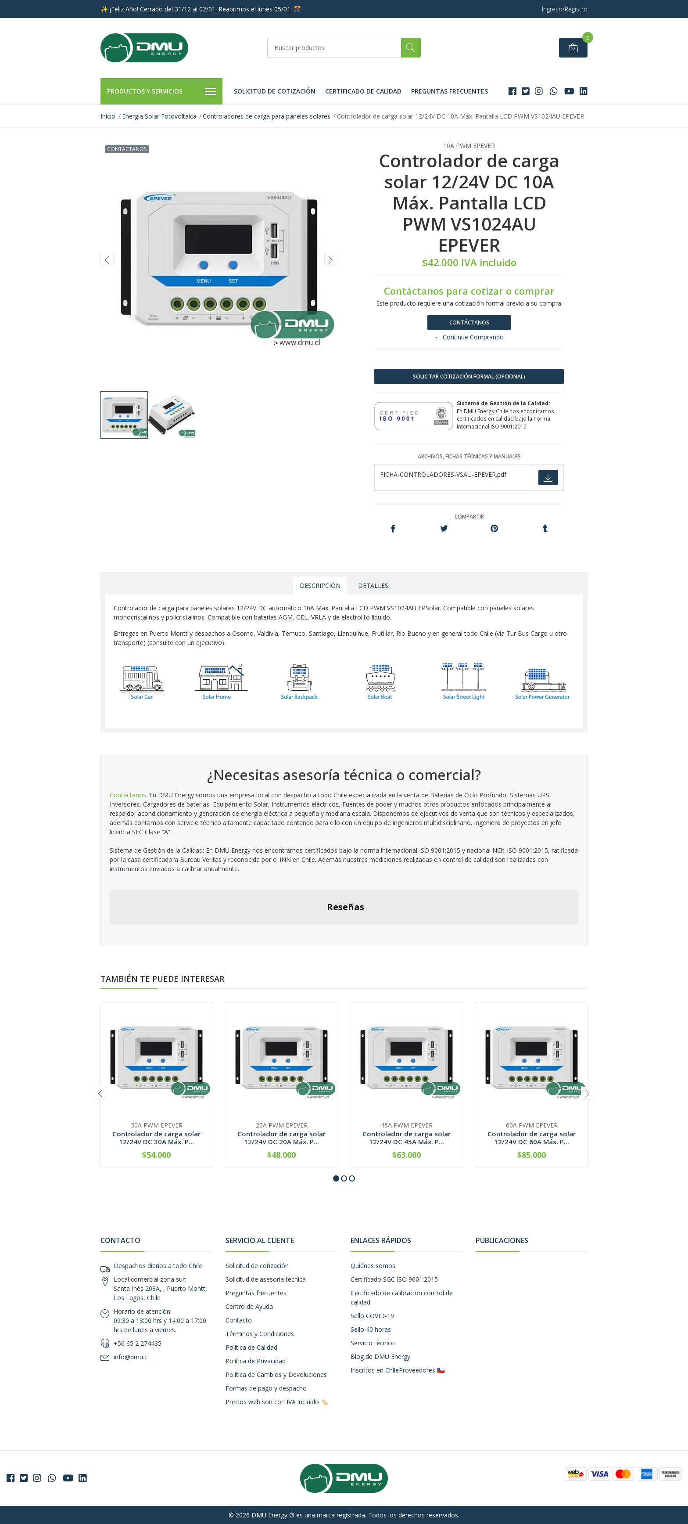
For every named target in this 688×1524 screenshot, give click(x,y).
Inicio (107, 116)
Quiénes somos (373, 1265)
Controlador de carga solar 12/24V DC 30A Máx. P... (156, 1137)
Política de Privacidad (256, 1361)
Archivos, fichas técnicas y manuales (469, 456)
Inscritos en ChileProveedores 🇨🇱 (397, 1370)
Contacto (239, 1320)
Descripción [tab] (320, 585)
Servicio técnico (373, 1343)
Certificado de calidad (363, 91)
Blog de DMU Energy (380, 1356)
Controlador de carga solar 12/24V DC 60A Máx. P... (531, 1137)
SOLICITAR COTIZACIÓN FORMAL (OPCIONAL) (469, 376)
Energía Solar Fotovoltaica (159, 116)
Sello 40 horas (371, 1329)
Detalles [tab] (373, 585)
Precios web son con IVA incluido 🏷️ (277, 1402)
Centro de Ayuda (249, 1306)
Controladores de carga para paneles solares (266, 116)
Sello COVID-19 (372, 1315)
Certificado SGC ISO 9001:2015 (394, 1279)
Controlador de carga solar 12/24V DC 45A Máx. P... (406, 1137)
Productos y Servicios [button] (161, 92)
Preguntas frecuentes (449, 91)
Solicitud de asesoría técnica (266, 1279)
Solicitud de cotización (274, 91)
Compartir (469, 516)
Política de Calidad (251, 1347)
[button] (336, 1178)
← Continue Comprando (469, 337)
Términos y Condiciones (260, 1333)
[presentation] (107, 259)
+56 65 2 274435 (137, 1343)
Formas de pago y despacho (266, 1388)
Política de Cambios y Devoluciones (276, 1374)
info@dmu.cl (131, 1357)
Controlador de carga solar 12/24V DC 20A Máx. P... (281, 1137)
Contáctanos (469, 322)
